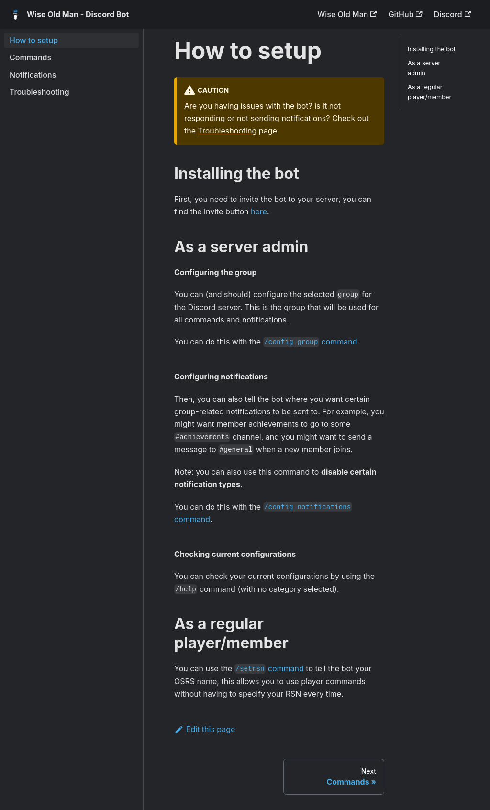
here (259, 211)
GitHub (406, 14)
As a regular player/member (429, 91)
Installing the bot (432, 49)
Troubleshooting (39, 92)
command (310, 341)
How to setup (34, 40)
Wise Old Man (347, 14)
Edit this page (204, 729)
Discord (452, 14)
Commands (30, 57)
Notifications (33, 74)
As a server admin (424, 68)
